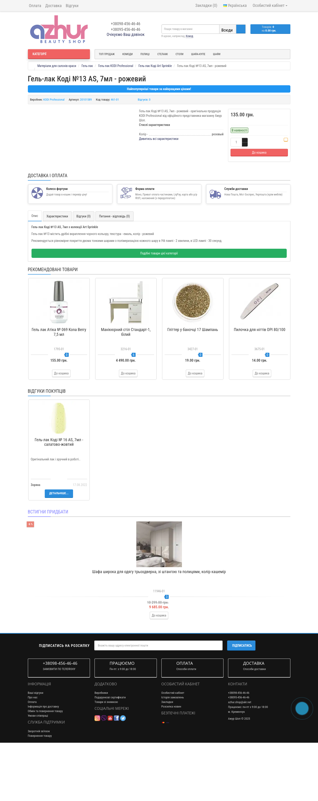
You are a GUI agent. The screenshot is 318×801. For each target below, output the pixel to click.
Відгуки (72, 5)
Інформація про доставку (43, 761)
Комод (189, 36)
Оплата (35, 5)
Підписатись (242, 700)
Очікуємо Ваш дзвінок (126, 34)
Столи (180, 54)
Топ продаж (107, 54)
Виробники (101, 748)
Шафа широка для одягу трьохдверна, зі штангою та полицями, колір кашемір (159, 626)
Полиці (145, 54)
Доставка (53, 5)
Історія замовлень (172, 752)
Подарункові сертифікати (110, 752)
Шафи (216, 54)
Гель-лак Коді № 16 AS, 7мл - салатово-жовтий (59, 497)
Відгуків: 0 (144, 99)
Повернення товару (40, 790)
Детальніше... (58, 548)
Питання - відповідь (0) (114, 271)
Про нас (33, 752)
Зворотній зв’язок (39, 786)
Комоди (127, 54)
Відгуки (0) (83, 271)
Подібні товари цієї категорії (159, 308)
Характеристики (57, 271)
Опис (35, 271)
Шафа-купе (198, 54)
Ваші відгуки (35, 748)
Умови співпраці (38, 770)
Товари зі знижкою (106, 757)
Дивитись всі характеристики (159, 139)
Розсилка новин (171, 761)
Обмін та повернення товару (45, 766)
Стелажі (162, 54)
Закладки (167, 757)
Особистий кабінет (172, 748)
